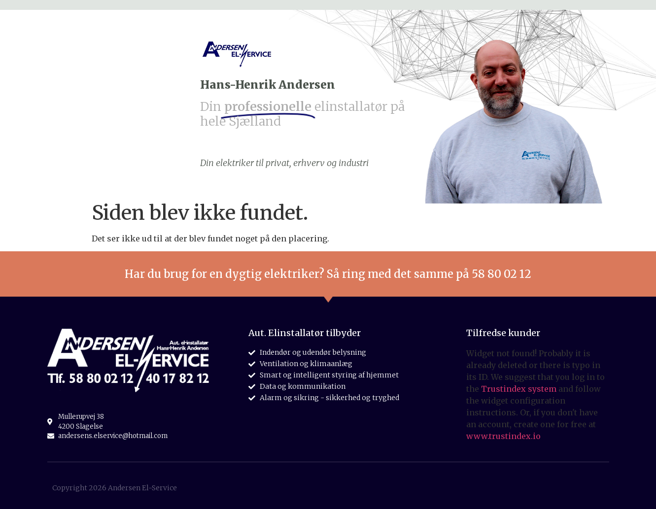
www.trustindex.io (503, 436)
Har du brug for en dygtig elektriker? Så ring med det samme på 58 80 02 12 (328, 274)
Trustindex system (518, 389)
